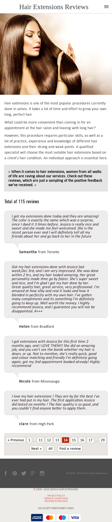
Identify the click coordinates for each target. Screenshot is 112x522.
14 (65, 440)
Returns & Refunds (56, 501)
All (50, 448)
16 (82, 440)
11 (41, 440)
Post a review (70, 448)
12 (49, 440)
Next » (36, 448)
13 (57, 440)
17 (90, 440)
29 (103, 440)
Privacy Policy (56, 495)
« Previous (16, 440)
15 (74, 440)
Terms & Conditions (56, 498)
